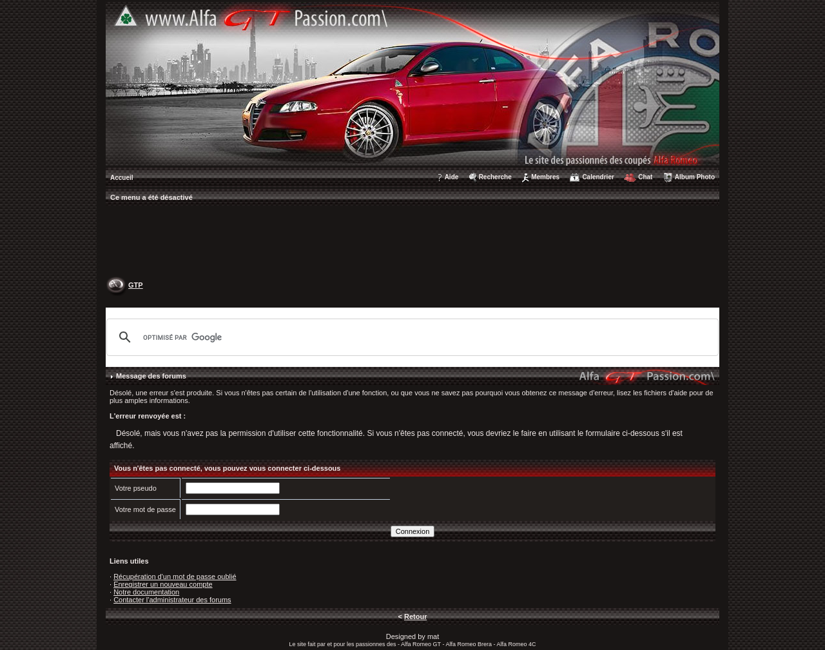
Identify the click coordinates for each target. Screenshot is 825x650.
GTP (135, 285)
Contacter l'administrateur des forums (172, 600)
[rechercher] (410, 337)
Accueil (121, 177)
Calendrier (598, 177)
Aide (452, 177)
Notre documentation (146, 592)
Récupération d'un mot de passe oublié (174, 576)
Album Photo (695, 177)
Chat (645, 177)
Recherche (495, 177)
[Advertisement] (412, 242)
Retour (415, 616)
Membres (545, 177)
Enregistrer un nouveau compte (162, 584)
